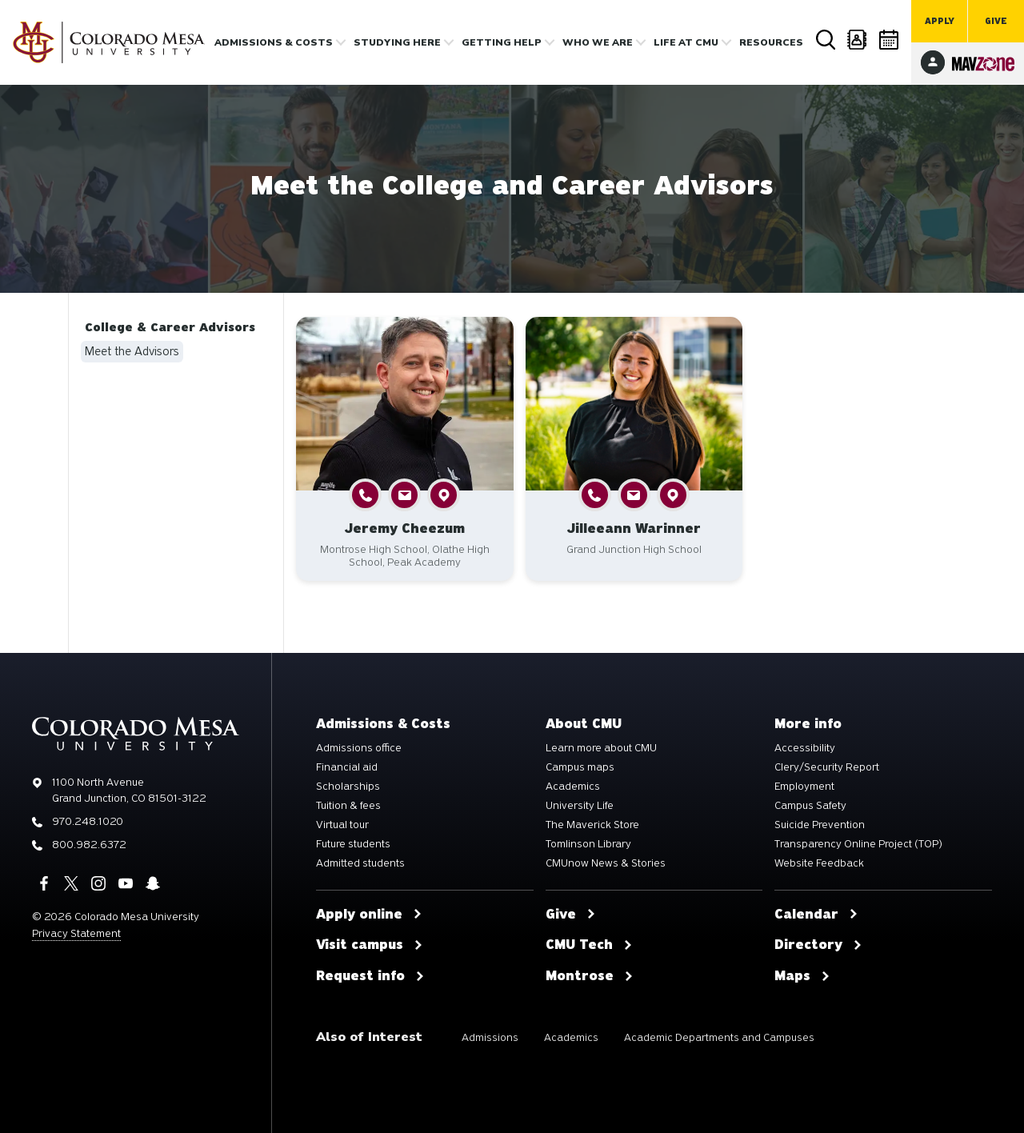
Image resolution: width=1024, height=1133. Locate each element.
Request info (370, 976)
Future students (353, 844)
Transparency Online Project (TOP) (858, 844)
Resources (771, 42)
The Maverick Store (592, 825)
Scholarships (348, 786)
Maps (802, 976)
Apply (939, 21)
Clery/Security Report (826, 767)
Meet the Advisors (132, 351)
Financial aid (347, 767)
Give (996, 21)
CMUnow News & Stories (606, 863)
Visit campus (369, 945)
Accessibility (804, 748)
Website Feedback (819, 863)
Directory (857, 40)
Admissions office (359, 748)
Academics (573, 786)
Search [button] (825, 40)
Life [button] (686, 42)
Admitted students (360, 863)
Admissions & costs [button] (273, 42)
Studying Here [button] (397, 42)
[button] (365, 494)
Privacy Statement (76, 933)
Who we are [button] (597, 42)
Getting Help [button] (502, 42)
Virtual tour (342, 825)
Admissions (490, 1037)
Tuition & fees (348, 805)
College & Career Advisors (170, 327)
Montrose (590, 976)
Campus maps (580, 767)
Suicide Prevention (819, 825)
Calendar (889, 40)
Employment (804, 786)
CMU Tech (589, 945)
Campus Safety (810, 805)
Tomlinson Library (588, 844)
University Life (580, 805)
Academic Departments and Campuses (719, 1037)
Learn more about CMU (601, 748)
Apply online (369, 914)
